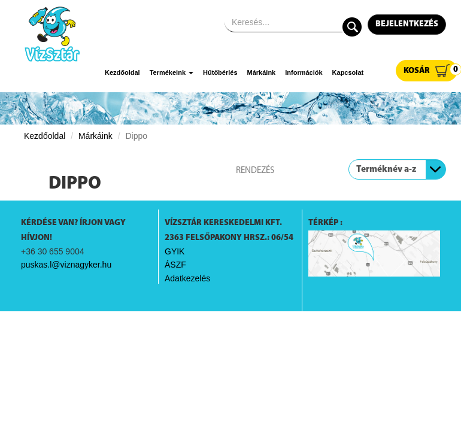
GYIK (174, 251)
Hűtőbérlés (220, 72)
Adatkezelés (187, 278)
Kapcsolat (348, 72)
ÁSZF (175, 264)
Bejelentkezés (406, 24)
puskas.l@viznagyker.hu (66, 264)
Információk (303, 72)
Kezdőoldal (122, 72)
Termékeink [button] (171, 72)
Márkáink (261, 72)
